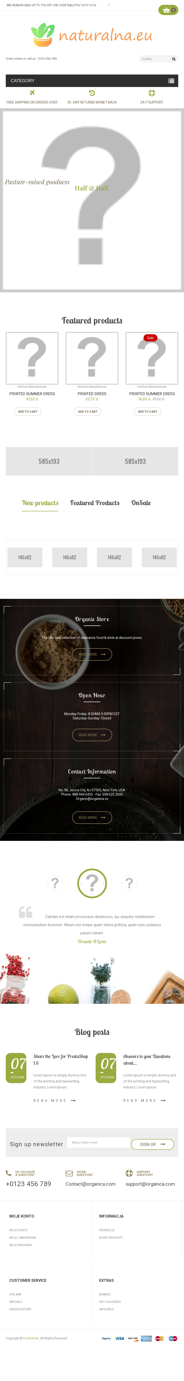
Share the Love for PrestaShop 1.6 (61, 1059)
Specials (15, 1319)
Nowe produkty (111, 1237)
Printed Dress (92, 394)
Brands (104, 1311)
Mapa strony (109, 1252)
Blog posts (92, 1032)
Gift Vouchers (110, 1319)
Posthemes (31, 1372)
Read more (88, 654)
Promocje (107, 1230)
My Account (18, 1341)
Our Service (108, 1333)
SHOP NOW (88, 5)
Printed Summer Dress (32, 394)
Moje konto (18, 1230)
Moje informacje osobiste (29, 1260)
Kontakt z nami (110, 1245)
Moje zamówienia (22, 1237)
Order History (20, 1326)
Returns (15, 1333)
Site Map (15, 1311)
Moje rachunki (20, 1245)
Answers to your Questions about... (146, 1059)
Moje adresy (19, 1252)
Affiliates (106, 1326)
